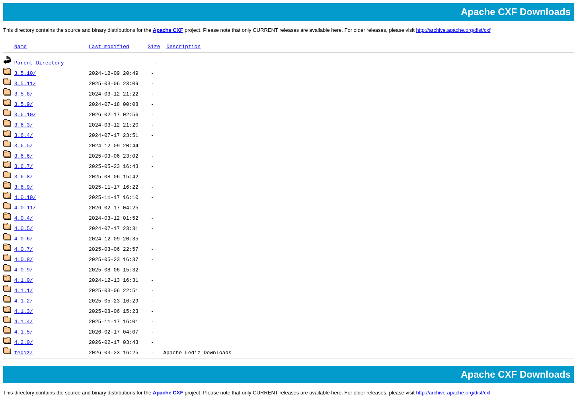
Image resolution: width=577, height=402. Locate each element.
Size (154, 46)
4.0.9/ (23, 269)
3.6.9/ (23, 186)
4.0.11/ (25, 207)
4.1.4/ (23, 321)
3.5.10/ (25, 72)
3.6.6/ (23, 155)
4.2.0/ (23, 341)
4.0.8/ (23, 259)
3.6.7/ (23, 166)
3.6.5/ (23, 145)
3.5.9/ (23, 103)
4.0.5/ (23, 228)
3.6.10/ (25, 114)
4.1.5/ (23, 331)
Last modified (109, 46)
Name (20, 46)
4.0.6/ (23, 238)
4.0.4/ (23, 217)
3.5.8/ (23, 93)
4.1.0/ (23, 279)
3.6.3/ (23, 124)
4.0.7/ (23, 248)
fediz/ (23, 352)
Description (183, 46)
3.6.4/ (23, 135)
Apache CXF (168, 30)
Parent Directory (39, 62)
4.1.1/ (23, 290)
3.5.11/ (25, 83)
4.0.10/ (25, 197)
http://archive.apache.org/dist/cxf (453, 30)
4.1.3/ (23, 310)
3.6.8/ (23, 176)
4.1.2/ (23, 300)
